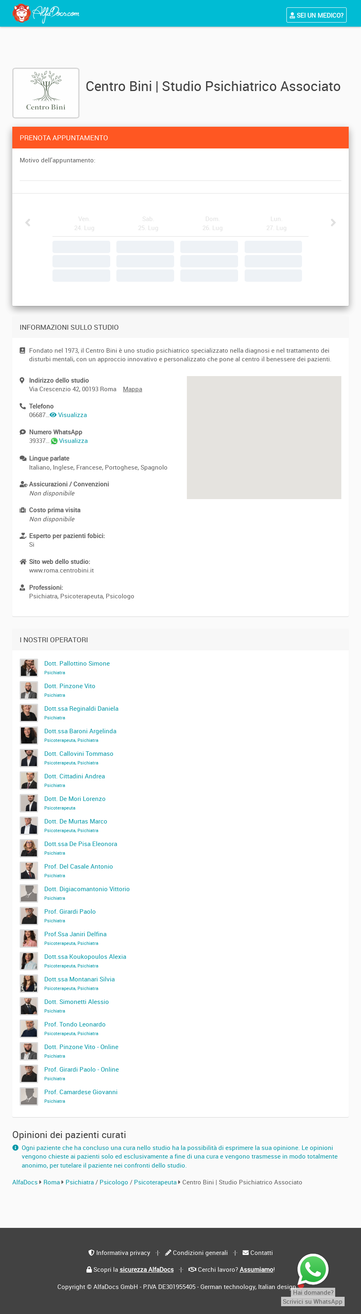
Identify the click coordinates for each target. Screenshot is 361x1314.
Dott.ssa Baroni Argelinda (80, 735)
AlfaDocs (25, 1182)
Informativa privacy (123, 1252)
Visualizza (68, 415)
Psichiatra (80, 1182)
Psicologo (115, 1182)
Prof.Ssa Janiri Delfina (75, 938)
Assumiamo (256, 1269)
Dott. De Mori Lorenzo (75, 802)
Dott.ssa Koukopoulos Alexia (85, 960)
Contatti (261, 1252)
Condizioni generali (200, 1252)
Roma (51, 1182)
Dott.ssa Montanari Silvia (79, 983)
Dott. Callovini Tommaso (79, 757)
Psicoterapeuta (156, 1182)
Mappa (132, 389)
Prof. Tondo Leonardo (75, 1028)
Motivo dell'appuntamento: (57, 160)
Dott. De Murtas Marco (75, 825)
